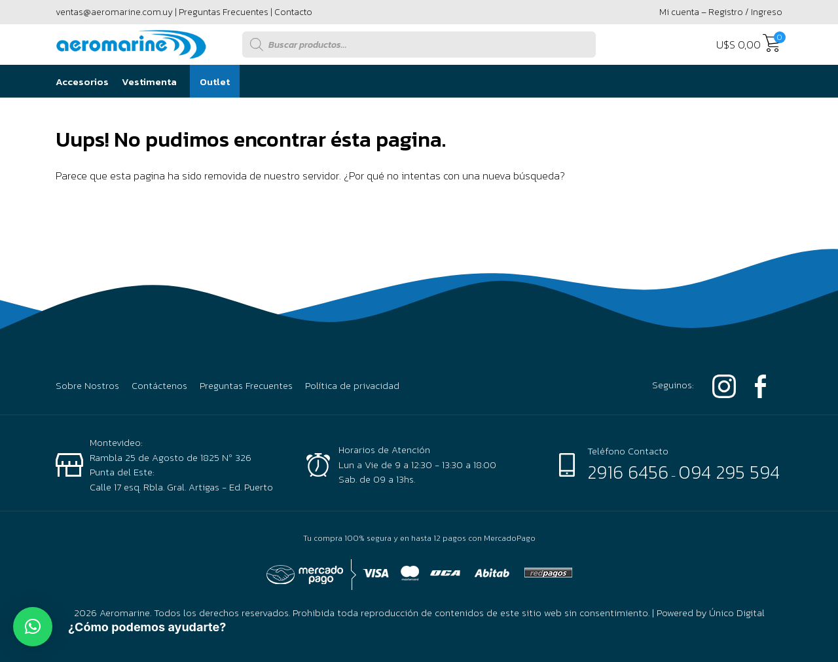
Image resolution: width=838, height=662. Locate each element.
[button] (32, 626)
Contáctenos (159, 385)
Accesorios (82, 81)
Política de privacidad (352, 385)
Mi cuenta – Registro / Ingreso (720, 12)
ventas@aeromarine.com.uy (114, 12)
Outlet (215, 81)
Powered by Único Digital (711, 612)
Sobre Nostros (87, 385)
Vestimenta (149, 81)
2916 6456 (627, 472)
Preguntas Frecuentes (223, 12)
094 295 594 (729, 472)
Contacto (293, 12)
